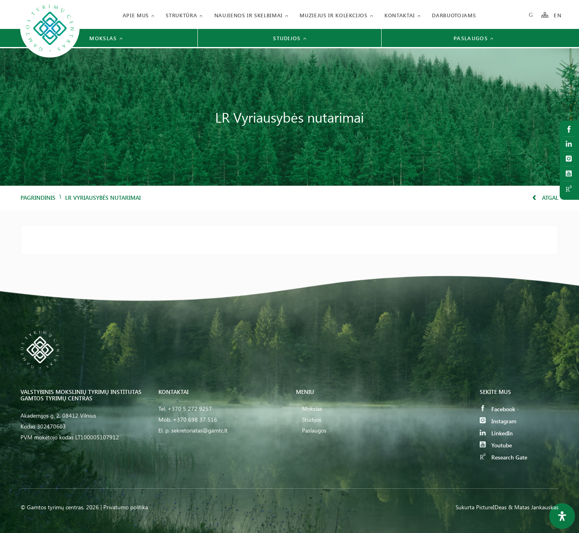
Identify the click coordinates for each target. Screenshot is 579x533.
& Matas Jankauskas (533, 507)
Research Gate (503, 457)
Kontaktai (399, 15)
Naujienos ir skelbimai (248, 15)
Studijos (311, 419)
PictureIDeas (491, 507)
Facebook (497, 409)
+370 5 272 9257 (190, 408)
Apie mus (136, 15)
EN (558, 15)
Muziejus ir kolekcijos (333, 15)
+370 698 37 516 (195, 419)
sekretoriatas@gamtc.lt (199, 430)
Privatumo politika (125, 507)
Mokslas (312, 408)
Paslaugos (314, 430)
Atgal (545, 197)
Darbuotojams (454, 15)
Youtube (496, 445)
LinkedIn (496, 433)
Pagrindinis (38, 197)
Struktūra (181, 15)
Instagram (498, 421)
